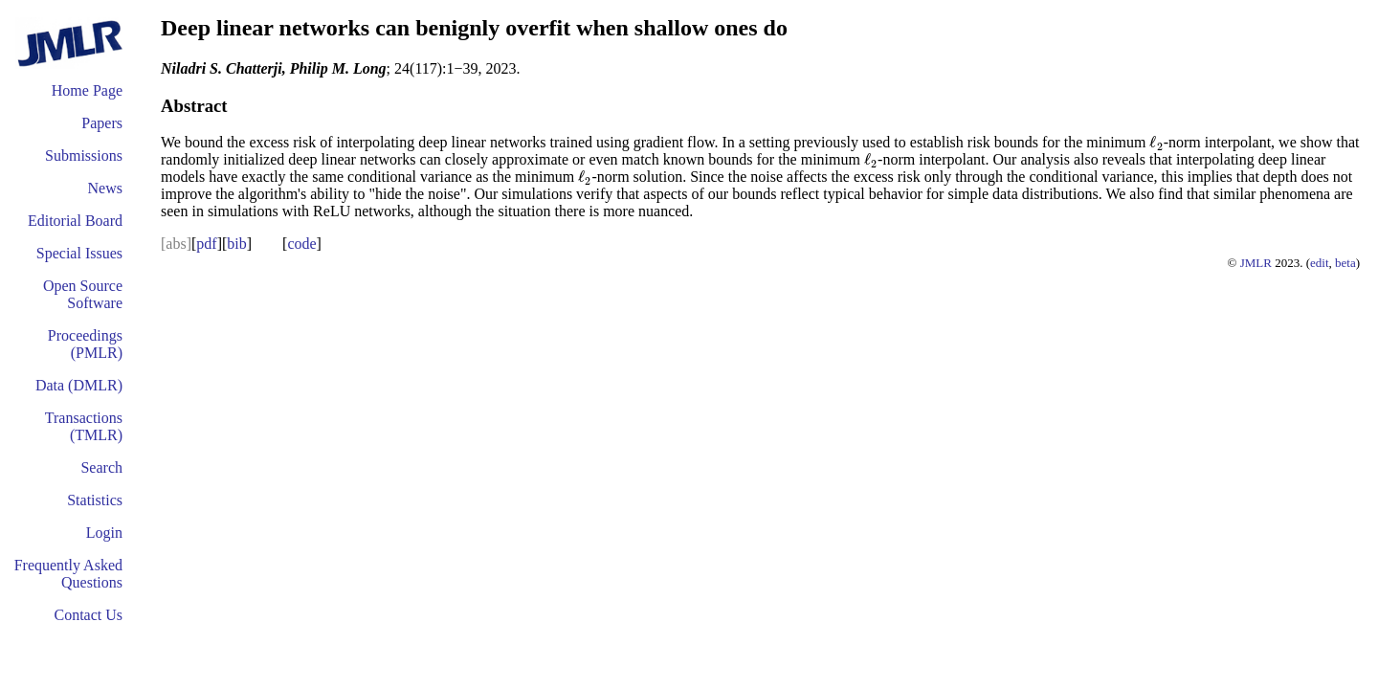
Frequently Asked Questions (68, 573)
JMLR (1256, 263)
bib (236, 243)
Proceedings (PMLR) (85, 344)
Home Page (87, 90)
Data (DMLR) (78, 385)
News (105, 188)
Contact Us (88, 615)
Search (101, 467)
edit (1319, 263)
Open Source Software (82, 294)
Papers (101, 123)
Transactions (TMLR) (83, 426)
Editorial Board (75, 220)
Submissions (83, 155)
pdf (206, 243)
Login (104, 532)
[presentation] (1156, 142)
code (301, 243)
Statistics (94, 500)
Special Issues (79, 253)
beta (1345, 263)
